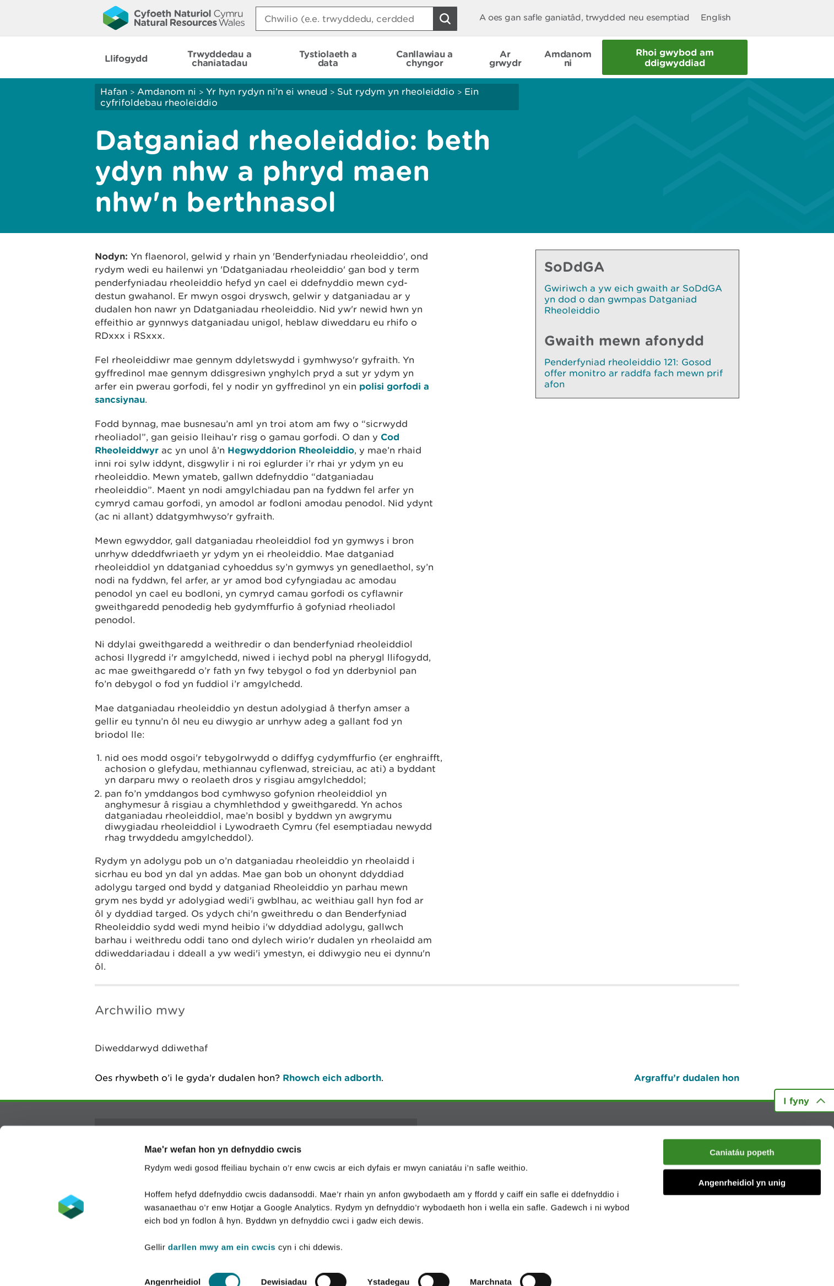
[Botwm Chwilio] (445, 19)
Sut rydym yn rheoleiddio (395, 91)
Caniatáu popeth (742, 1117)
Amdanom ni (166, 91)
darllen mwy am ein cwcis (221, 1212)
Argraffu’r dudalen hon (686, 1077)
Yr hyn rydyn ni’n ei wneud (266, 91)
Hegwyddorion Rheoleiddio (291, 450)
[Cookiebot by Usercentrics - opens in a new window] (71, 1264)
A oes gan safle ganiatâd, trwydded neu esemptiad (584, 17)
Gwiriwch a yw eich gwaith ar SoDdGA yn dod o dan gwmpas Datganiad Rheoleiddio (633, 299)
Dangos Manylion (184, 1264)
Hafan (113, 91)
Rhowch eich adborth (332, 1077)
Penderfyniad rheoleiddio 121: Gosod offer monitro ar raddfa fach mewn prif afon (633, 373)
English (716, 17)
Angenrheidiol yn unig (742, 1148)
